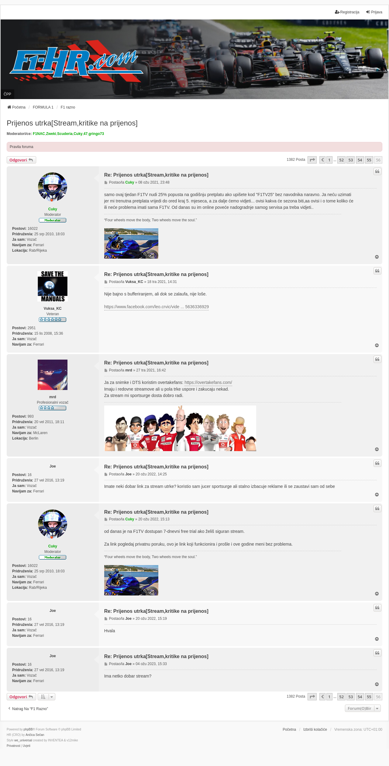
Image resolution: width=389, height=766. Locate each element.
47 (86, 134)
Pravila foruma (21, 147)
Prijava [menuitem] (374, 12)
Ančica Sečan (35, 735)
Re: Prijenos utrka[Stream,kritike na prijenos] (156, 175)
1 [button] (329, 160)
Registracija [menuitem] (347, 12)
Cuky (78, 134)
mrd (52, 397)
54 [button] (360, 160)
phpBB (28, 729)
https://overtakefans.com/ (208, 382)
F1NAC (39, 134)
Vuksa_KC (53, 308)
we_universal (23, 740)
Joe (53, 466)
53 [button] (350, 160)
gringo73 (96, 134)
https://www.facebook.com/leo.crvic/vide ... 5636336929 (156, 306)
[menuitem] (13, 746)
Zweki (51, 134)
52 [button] (341, 160)
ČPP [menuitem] (7, 94)
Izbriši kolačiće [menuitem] (315, 729)
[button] (312, 160)
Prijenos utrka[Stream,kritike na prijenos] (72, 123)
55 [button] (369, 160)
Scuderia (65, 134)
